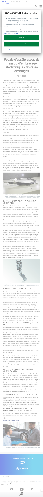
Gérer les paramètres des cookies (13, 49)
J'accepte (21, 37)
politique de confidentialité (11, 33)
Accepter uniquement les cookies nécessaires (21, 44)
